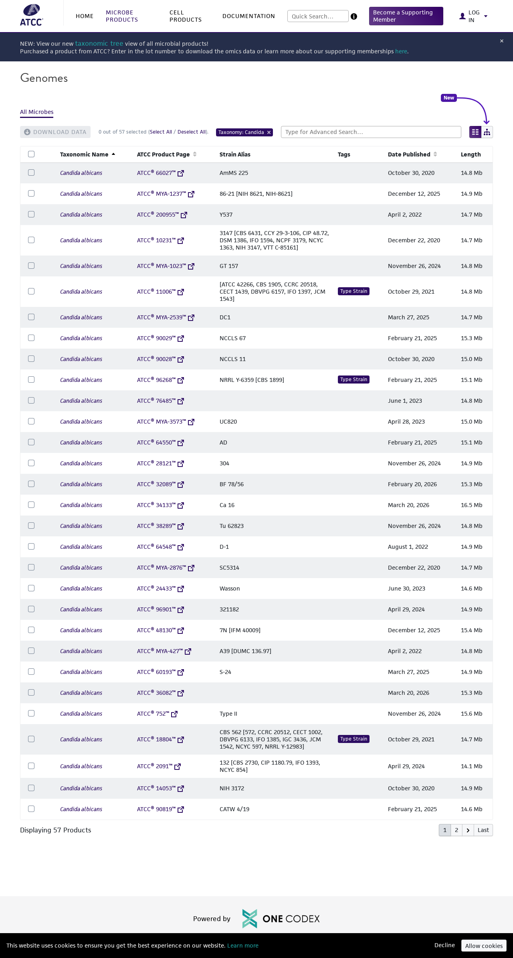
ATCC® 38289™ (160, 526)
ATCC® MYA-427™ (164, 651)
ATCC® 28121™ (160, 463)
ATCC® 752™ (157, 713)
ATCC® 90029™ (160, 338)
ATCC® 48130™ (160, 630)
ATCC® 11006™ (160, 291)
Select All (161, 131)
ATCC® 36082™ (160, 692)
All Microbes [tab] (36, 112)
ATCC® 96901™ (160, 609)
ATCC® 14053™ (160, 788)
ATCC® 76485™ (160, 400)
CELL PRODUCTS (186, 15)
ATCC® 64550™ (160, 442)
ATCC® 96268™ (160, 380)
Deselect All (192, 131)
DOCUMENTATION (248, 16)
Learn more (242, 945)
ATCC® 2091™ (159, 766)
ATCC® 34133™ (160, 505)
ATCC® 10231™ (160, 240)
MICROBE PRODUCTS (122, 15)
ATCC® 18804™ (160, 739)
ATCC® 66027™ (160, 173)
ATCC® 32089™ (160, 484)
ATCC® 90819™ (160, 809)
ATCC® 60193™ (160, 672)
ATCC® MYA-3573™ (165, 421)
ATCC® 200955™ (162, 214)
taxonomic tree (99, 43)
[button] (406, 16)
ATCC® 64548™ (160, 546)
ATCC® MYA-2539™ (165, 317)
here (401, 51)
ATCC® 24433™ (160, 588)
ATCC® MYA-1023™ (165, 266)
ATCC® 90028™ (160, 359)
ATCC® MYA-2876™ (165, 567)
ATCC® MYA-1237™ (165, 193)
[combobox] (318, 16)
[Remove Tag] (269, 132)
